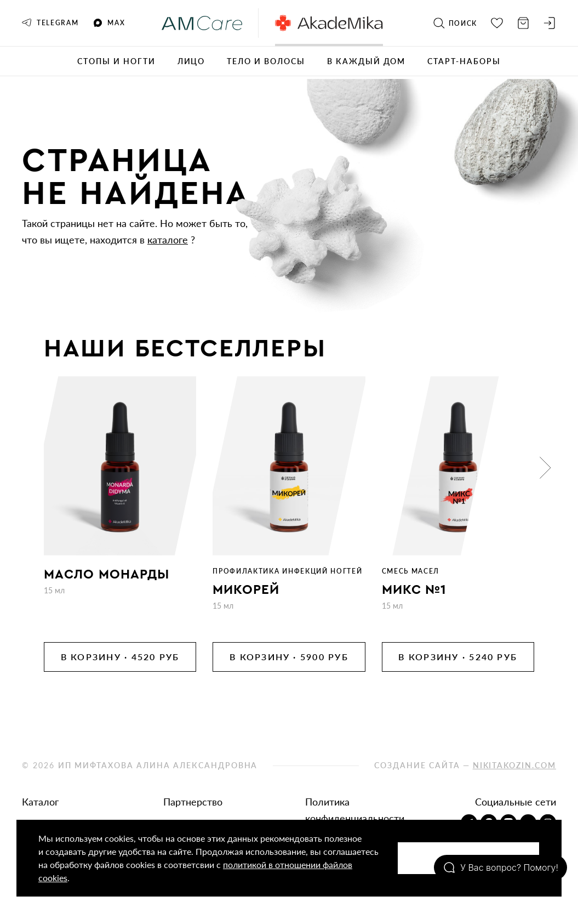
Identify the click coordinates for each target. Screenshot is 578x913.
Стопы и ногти (116, 61)
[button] (545, 468)
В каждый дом (366, 61)
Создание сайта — (465, 765)
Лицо (191, 61)
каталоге (167, 240)
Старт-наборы (464, 61)
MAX (109, 23)
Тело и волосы (266, 61)
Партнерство (192, 802)
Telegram (50, 23)
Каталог (40, 802)
